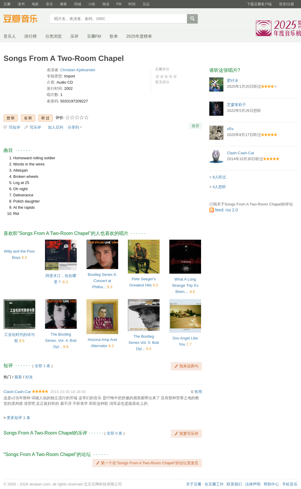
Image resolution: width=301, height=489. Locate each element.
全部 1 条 (42, 366)
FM (118, 4)
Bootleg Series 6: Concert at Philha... (102, 280)
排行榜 (30, 36)
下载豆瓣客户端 (259, 4)
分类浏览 (53, 36)
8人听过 (219, 177)
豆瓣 (7, 4)
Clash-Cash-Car (17, 391)
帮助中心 (271, 484)
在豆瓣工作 (214, 484)
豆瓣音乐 (25, 19)
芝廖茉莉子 (236, 104)
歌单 (114, 36)
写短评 (14, 127)
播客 (63, 4)
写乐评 (35, 127)
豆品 (146, 4)
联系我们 (234, 484)
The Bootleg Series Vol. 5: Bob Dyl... (143, 342)
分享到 (73, 127)
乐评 (74, 36)
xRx (230, 129)
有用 (198, 391)
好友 (29, 377)
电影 (35, 4)
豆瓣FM (94, 36)
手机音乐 (289, 484)
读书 (21, 4)
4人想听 (219, 187)
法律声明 (252, 484)
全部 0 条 (114, 433)
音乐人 (10, 36)
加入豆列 (55, 127)
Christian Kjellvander (77, 70)
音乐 (49, 4)
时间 (132, 4)
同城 (77, 4)
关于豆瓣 (193, 484)
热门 (7, 377)
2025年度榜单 (139, 36)
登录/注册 (286, 4)
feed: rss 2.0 (226, 210)
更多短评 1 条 (18, 417)
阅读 (105, 4)
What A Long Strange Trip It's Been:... (185, 285)
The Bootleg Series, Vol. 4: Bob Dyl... (61, 340)
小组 (91, 4)
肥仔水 (232, 80)
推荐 (195, 126)
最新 (18, 377)
